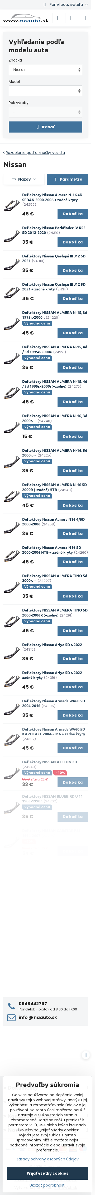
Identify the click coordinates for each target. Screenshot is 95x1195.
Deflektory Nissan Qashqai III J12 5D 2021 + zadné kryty (54, 286)
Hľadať (46, 127)
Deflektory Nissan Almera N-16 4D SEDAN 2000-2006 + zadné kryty (52, 197)
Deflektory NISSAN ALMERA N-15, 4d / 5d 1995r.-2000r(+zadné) (54, 384)
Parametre (67, 179)
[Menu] (84, 18)
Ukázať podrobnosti (47, 1185)
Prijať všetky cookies (47, 1173)
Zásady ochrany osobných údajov (47, 1159)
